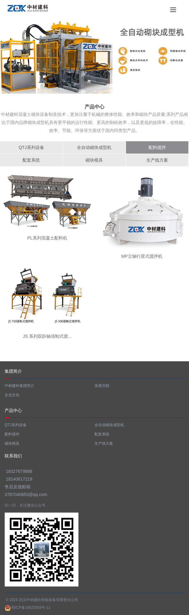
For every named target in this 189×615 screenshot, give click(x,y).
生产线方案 (157, 160)
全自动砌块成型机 (94, 147)
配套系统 (31, 160)
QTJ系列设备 (31, 147)
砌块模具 (94, 160)
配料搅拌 (157, 147)
